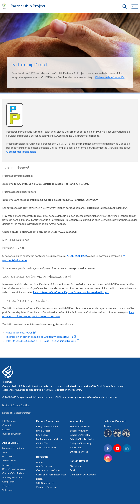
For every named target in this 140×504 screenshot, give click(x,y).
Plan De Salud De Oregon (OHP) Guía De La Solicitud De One (41, 340)
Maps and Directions (13, 448)
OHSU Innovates (45, 482)
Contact (6, 425)
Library (39, 478)
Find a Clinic (42, 434)
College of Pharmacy (80, 443)
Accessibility (9, 460)
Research (42, 456)
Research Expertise (46, 487)
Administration (44, 466)
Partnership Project (28, 5)
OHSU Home (9, 420)
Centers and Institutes (48, 470)
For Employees (79, 460)
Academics (76, 421)
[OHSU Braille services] (108, 436)
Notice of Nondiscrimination (16, 412)
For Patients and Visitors (49, 439)
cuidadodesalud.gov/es (19, 332)
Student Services (79, 451)
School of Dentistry (80, 434)
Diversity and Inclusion (14, 469)
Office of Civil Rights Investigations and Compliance (13, 477)
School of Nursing (79, 430)
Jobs (4, 452)
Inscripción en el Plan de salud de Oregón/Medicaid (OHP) (39, 336)
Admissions (76, 447)
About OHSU (10, 442)
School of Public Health (82, 439)
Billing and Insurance (47, 426)
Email (72, 470)
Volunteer (7, 490)
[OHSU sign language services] (117, 436)
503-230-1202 (78, 255)
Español (6, 429)
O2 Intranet (76, 466)
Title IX (6, 485)
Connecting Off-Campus (83, 474)
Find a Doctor (43, 430)
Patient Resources (47, 421)
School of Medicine (80, 426)
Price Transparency (46, 447)
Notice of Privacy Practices (16, 405)
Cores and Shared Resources (51, 474)
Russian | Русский (11, 433)
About (39, 461)
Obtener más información (109, 77)
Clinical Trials (43, 443)
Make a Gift (8, 456)
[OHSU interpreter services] (126, 436)
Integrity (7, 464)
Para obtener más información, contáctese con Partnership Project (71, 292)
